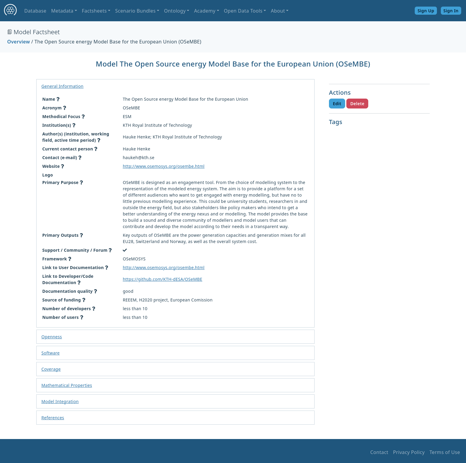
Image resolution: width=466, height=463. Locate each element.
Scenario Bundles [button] (135, 10)
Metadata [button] (62, 10)
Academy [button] (204, 10)
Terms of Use (444, 452)
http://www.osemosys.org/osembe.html (164, 166)
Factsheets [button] (94, 10)
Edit (337, 103)
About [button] (278, 10)
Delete (357, 103)
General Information (62, 86)
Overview (18, 41)
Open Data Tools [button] (243, 10)
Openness (51, 337)
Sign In (451, 10)
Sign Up (425, 10)
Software (50, 353)
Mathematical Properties (66, 385)
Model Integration (60, 401)
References (52, 417)
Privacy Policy (409, 452)
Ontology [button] (175, 10)
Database (35, 10)
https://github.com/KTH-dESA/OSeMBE (162, 279)
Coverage (51, 369)
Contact (379, 452)
